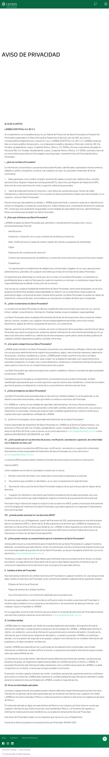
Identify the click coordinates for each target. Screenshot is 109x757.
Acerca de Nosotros (30, 738)
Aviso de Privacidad (9, 750)
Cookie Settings (24, 750)
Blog (4, 738)
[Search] (95, 3)
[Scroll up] (105, 739)
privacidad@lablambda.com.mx (81, 431)
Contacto (14, 738)
